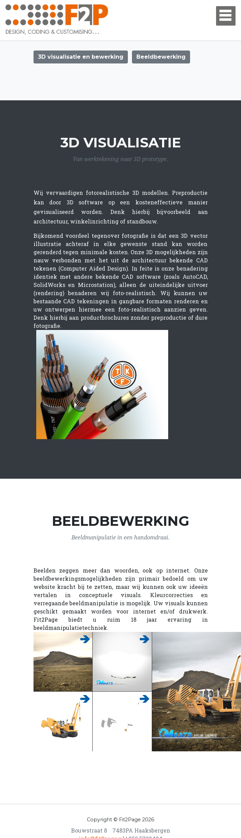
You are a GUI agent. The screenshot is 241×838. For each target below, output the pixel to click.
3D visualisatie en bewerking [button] (80, 57)
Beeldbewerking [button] (161, 57)
